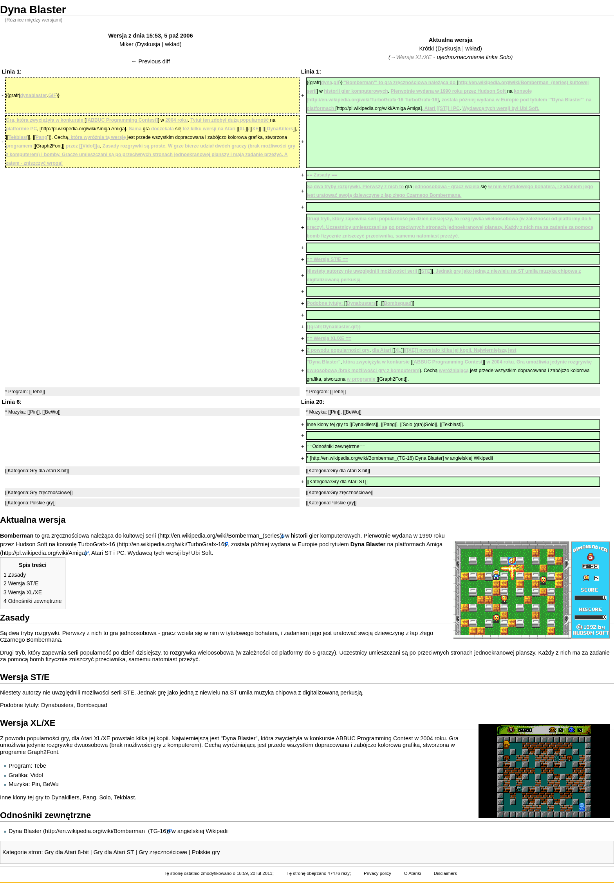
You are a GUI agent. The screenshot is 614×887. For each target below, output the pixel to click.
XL (97, 738)
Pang (89, 797)
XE (106, 738)
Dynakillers (65, 797)
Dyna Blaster (25, 831)
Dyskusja (148, 44)
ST (108, 553)
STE (128, 692)
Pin (36, 784)
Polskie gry (206, 852)
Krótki (426, 48)
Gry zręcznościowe (163, 852)
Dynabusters (57, 705)
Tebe (40, 766)
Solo (104, 797)
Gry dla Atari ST (114, 852)
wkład (172, 44)
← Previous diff (150, 61)
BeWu (51, 784)
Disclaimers (445, 873)
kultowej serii (139, 536)
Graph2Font (42, 752)
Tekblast (124, 797)
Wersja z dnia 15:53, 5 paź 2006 (150, 35)
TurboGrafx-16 (96, 544)
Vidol (36, 775)
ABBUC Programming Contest (374, 738)
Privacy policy (377, 873)
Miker (126, 44)
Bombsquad (92, 705)
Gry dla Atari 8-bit (67, 852)
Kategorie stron (21, 852)
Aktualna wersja (451, 40)
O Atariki (412, 873)
